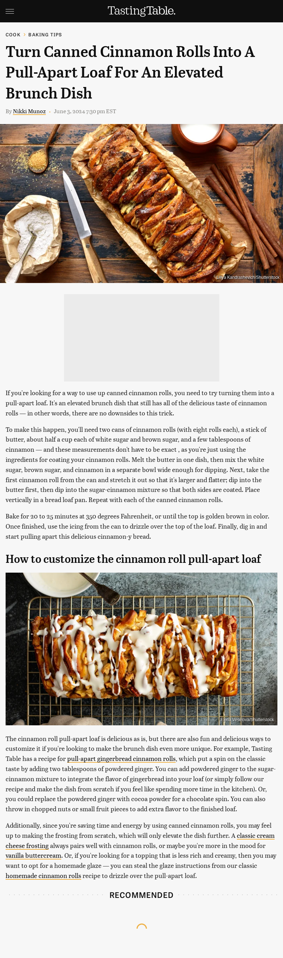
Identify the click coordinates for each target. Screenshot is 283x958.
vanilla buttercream (33, 855)
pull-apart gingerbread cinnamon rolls (121, 758)
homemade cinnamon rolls (43, 875)
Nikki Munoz (29, 111)
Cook (13, 34)
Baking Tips (45, 34)
